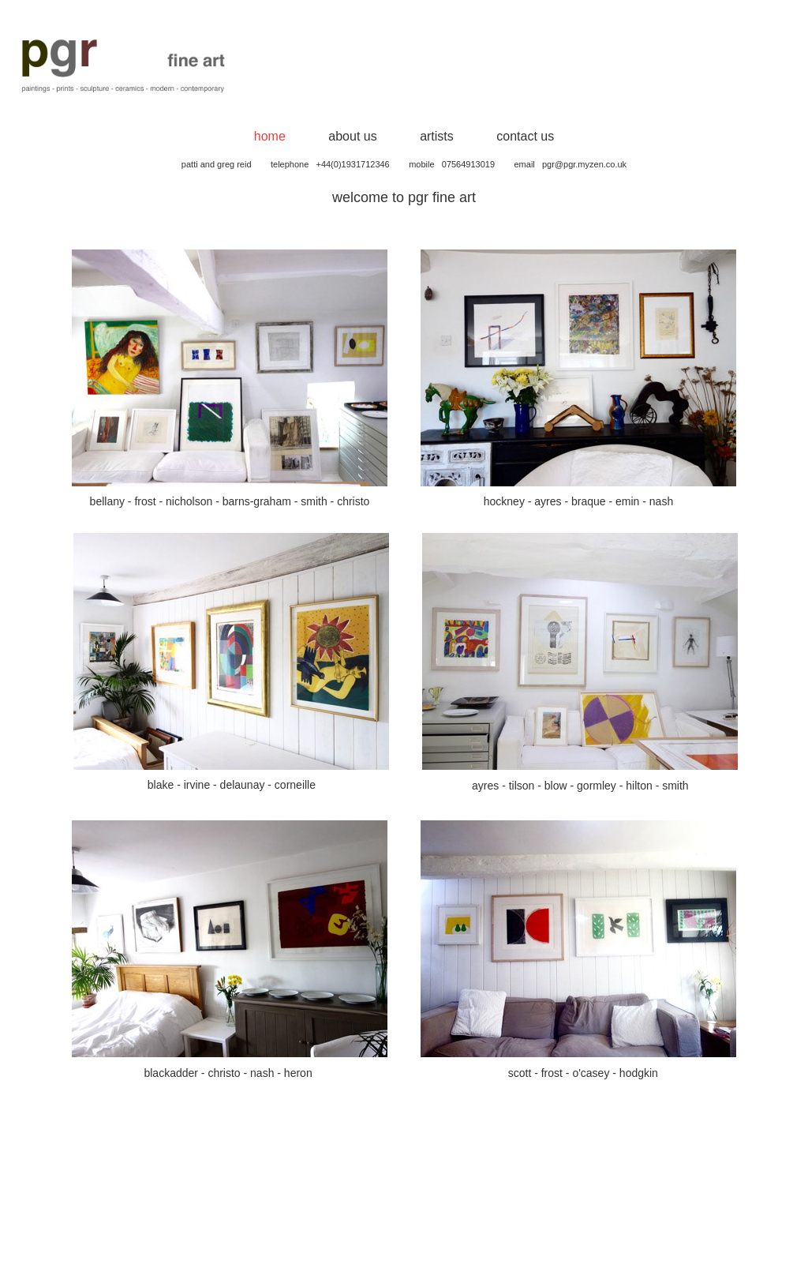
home (270, 136)
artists (437, 136)
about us (352, 136)
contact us (525, 136)
